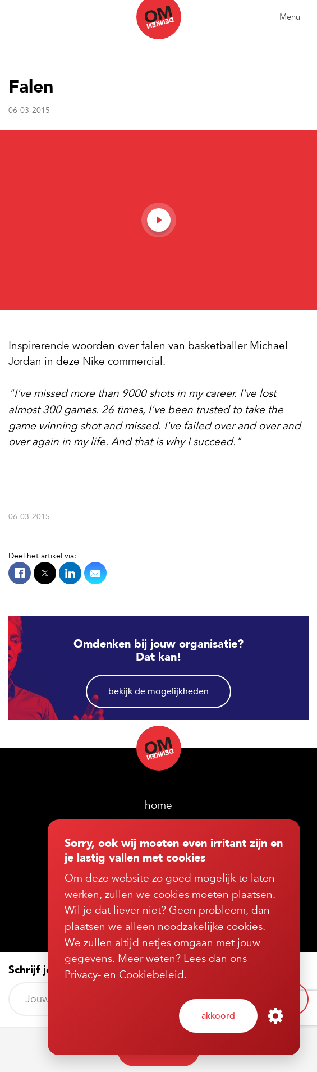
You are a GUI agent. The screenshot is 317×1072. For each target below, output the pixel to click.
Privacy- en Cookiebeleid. (126, 975)
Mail (95, 573)
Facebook (19, 573)
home (158, 805)
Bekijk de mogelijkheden (158, 691)
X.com (45, 573)
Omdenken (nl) (158, 19)
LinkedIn (70, 573)
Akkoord (218, 1016)
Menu (289, 16)
